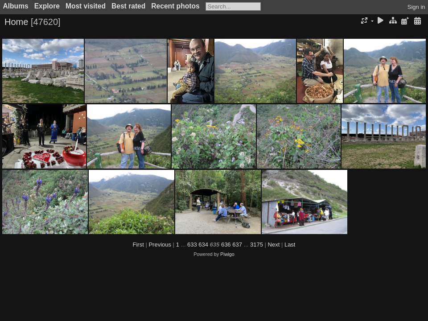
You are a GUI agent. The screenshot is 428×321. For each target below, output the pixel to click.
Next (274, 244)
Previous (159, 244)
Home (16, 22)
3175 (256, 244)
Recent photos (175, 6)
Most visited (86, 6)
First (138, 244)
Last (290, 244)
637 (237, 244)
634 (203, 244)
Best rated (128, 6)
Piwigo (227, 254)
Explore (47, 6)
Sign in (416, 7)
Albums (16, 6)
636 (226, 244)
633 (192, 244)
